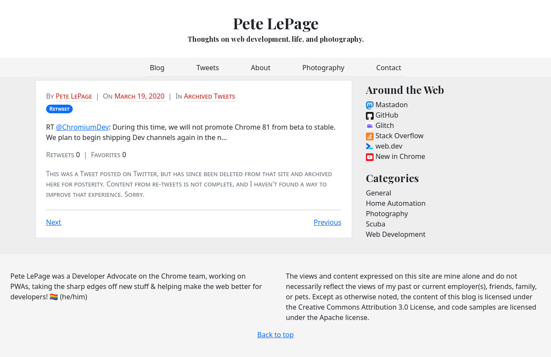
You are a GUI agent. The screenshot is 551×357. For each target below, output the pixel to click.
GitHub (382, 115)
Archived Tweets (209, 96)
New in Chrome (395, 156)
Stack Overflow (395, 135)
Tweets (207, 67)
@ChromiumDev (82, 127)
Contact (388, 67)
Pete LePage (276, 23)
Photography (323, 67)
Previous (327, 222)
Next (53, 222)
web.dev (384, 146)
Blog (157, 67)
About (260, 67)
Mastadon (387, 104)
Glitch (380, 125)
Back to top (275, 334)
